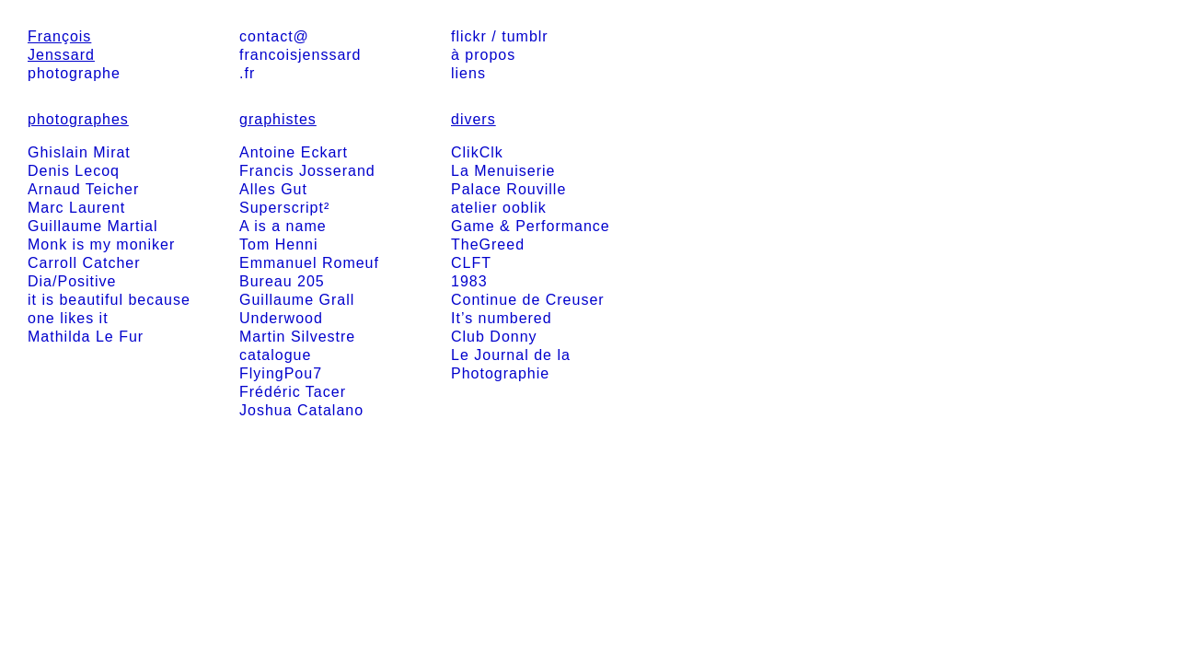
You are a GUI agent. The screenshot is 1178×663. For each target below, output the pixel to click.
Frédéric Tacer (292, 392)
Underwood (281, 318)
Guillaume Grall (296, 300)
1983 (469, 281)
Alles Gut (273, 189)
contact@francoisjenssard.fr (300, 55)
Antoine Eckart (293, 152)
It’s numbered (501, 318)
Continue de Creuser (528, 300)
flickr (469, 36)
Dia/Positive (72, 281)
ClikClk (477, 152)
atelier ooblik (499, 207)
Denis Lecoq (74, 171)
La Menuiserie (503, 171)
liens (468, 73)
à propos (483, 55)
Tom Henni (278, 244)
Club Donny (494, 336)
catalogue (275, 355)
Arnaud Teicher (83, 189)
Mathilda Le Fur (86, 336)
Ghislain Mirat (79, 152)
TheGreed (488, 244)
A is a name (283, 226)
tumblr (525, 36)
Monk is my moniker (101, 244)
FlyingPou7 (280, 373)
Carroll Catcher (84, 263)
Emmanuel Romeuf (309, 263)
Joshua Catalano (301, 410)
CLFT (471, 263)
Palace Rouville (508, 189)
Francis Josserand (307, 171)
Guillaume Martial (92, 226)
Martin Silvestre (297, 336)
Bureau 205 (282, 281)
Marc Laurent (76, 207)
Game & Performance (530, 226)
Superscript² (284, 207)
